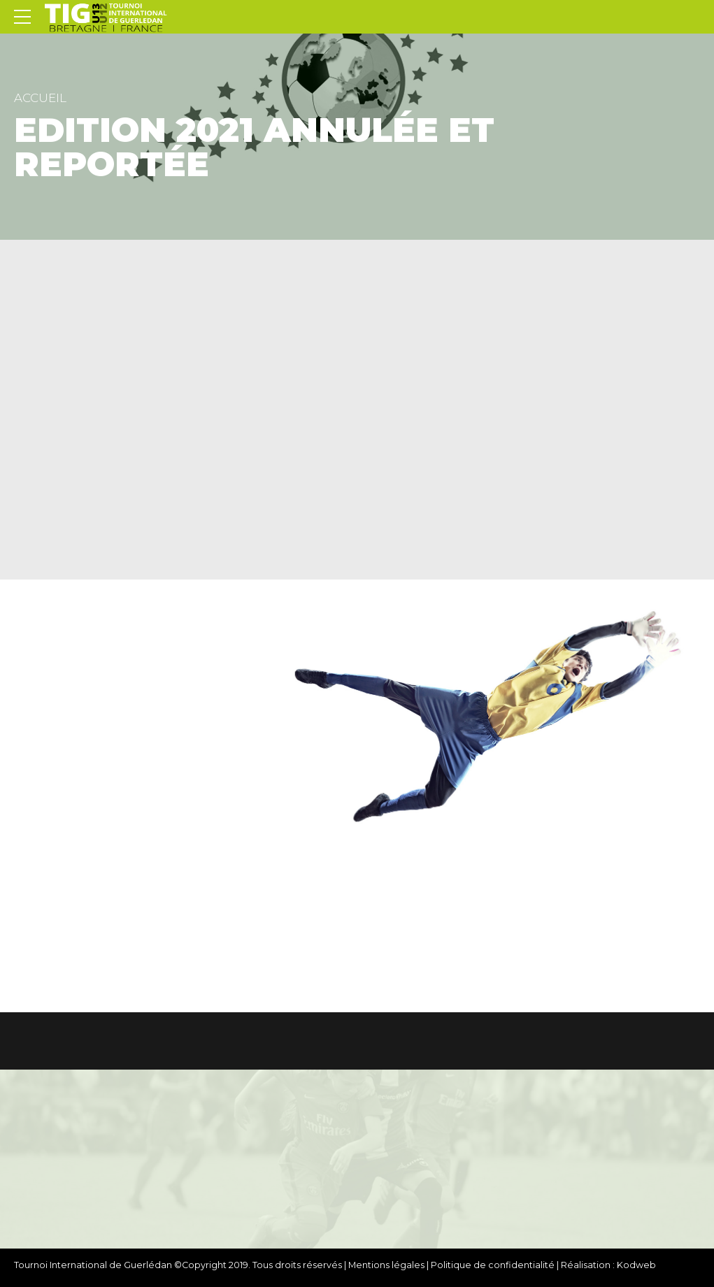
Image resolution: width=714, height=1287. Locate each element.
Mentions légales (386, 1265)
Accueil (40, 98)
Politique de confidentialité (493, 1265)
